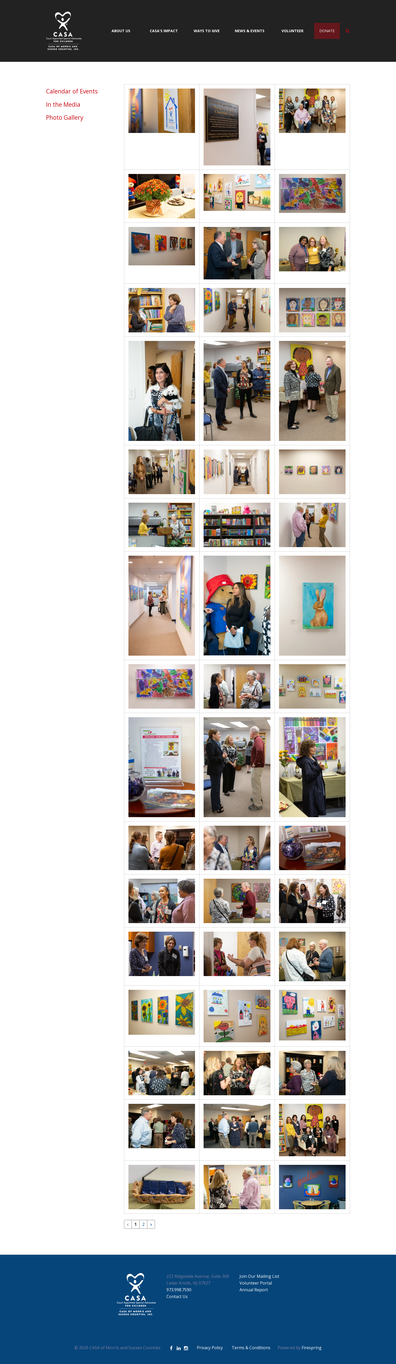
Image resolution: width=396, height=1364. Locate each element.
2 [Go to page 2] (143, 1224)
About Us (121, 30)
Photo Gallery (64, 117)
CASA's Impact (164, 30)
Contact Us (177, 1296)
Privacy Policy (210, 1347)
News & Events (249, 30)
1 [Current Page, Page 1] (135, 1224)
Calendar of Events (72, 91)
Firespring (312, 1347)
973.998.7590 (178, 1290)
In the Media (63, 104)
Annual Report (253, 1290)
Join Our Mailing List (259, 1276)
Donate (327, 30)
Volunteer (292, 30)
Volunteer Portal (255, 1283)
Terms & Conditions (251, 1347)
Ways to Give (207, 30)
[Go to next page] (151, 1224)
